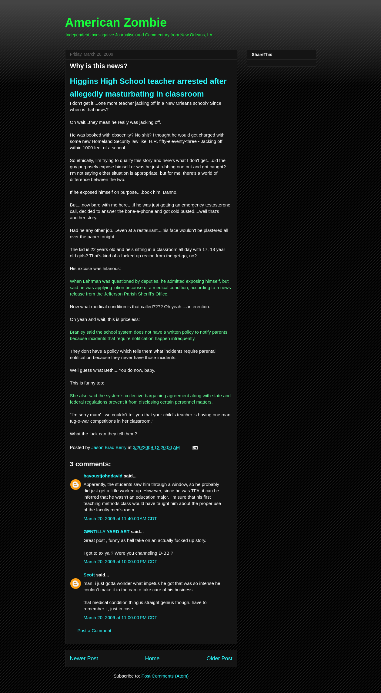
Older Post (219, 658)
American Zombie (116, 22)
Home (152, 658)
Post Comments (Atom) (165, 675)
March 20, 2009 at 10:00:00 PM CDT (120, 561)
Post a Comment (95, 630)
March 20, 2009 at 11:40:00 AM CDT (120, 518)
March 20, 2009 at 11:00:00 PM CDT (120, 617)
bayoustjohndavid (103, 475)
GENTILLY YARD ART (107, 531)
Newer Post (84, 658)
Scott (89, 574)
